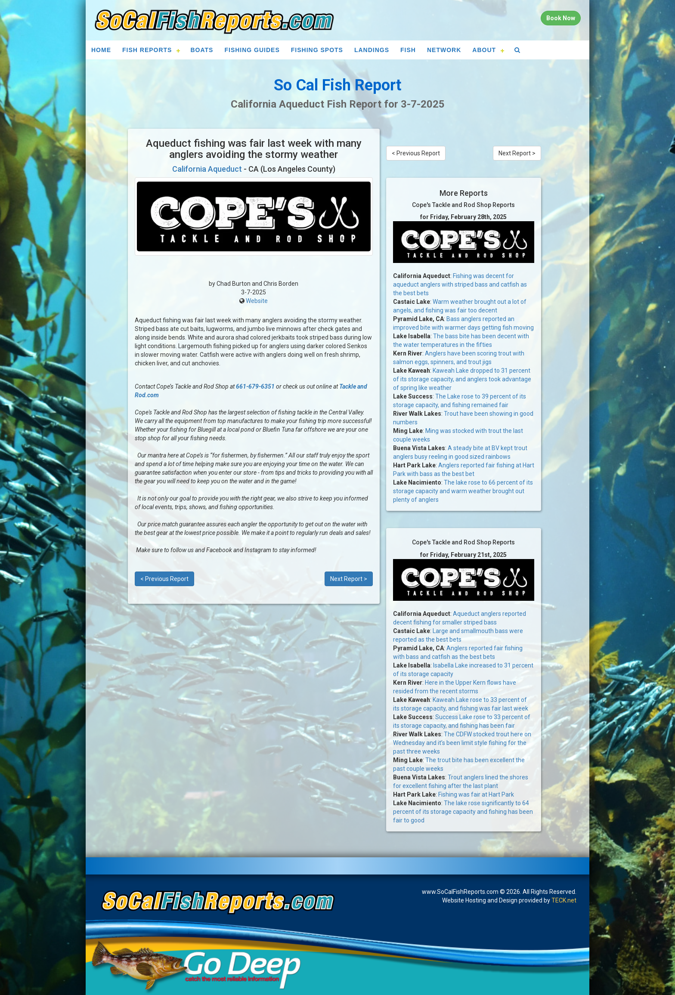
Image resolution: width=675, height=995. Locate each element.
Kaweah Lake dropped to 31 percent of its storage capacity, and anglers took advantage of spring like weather (462, 379)
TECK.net (563, 900)
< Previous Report (164, 578)
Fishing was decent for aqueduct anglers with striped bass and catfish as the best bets (460, 284)
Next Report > (348, 578)
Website (257, 300)
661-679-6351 (255, 386)
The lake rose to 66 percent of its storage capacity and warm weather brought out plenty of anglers (463, 491)
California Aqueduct (207, 168)
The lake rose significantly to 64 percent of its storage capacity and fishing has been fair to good (463, 812)
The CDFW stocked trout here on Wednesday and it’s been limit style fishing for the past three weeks (462, 743)
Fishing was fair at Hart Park (476, 794)
